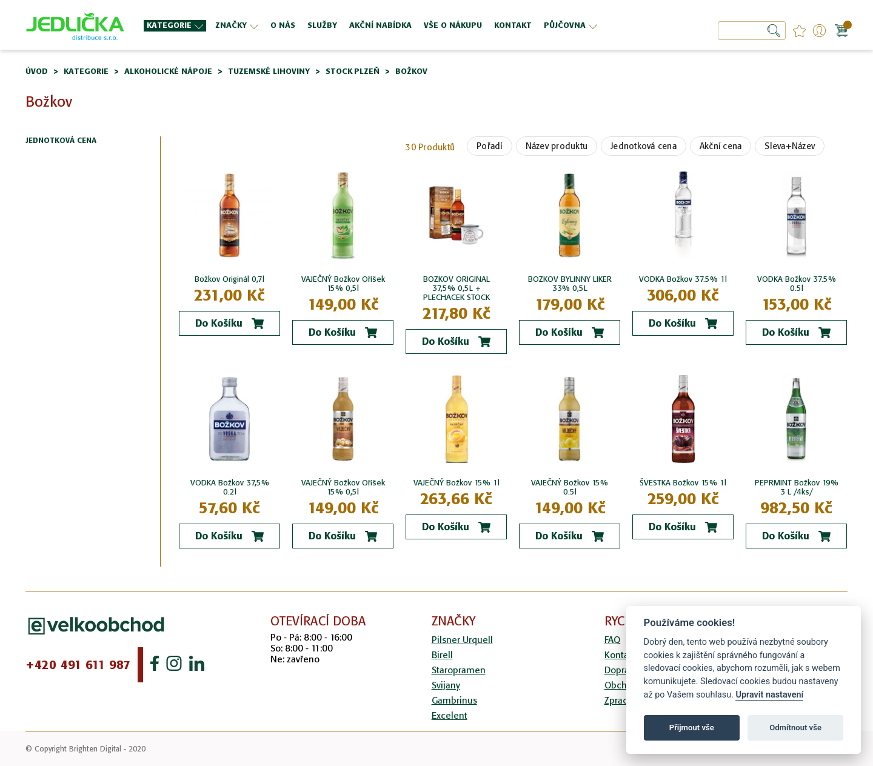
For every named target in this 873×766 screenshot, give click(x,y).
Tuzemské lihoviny (269, 71)
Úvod (36, 71)
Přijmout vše (691, 727)
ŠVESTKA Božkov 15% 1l (683, 482)
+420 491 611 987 (77, 665)
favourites (799, 30)
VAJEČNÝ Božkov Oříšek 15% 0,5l (343, 284)
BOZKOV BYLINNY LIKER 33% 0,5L (570, 284)
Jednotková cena (643, 146)
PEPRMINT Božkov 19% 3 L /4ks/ (796, 487)
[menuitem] (175, 26)
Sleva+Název (789, 146)
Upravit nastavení (769, 695)
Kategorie (86, 71)
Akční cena (721, 146)
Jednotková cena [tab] (60, 140)
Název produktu (557, 146)
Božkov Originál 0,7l (229, 279)
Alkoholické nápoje (168, 71)
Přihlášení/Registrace (819, 30)
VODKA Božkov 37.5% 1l (683, 279)
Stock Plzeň (353, 71)
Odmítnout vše (795, 727)
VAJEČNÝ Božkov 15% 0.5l (569, 487)
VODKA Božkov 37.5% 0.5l (796, 284)
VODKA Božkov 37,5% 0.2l (229, 487)
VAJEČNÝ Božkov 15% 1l (456, 482)
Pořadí (490, 146)
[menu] (389, 25)
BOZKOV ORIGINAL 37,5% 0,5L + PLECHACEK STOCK (456, 288)
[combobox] (752, 30)
